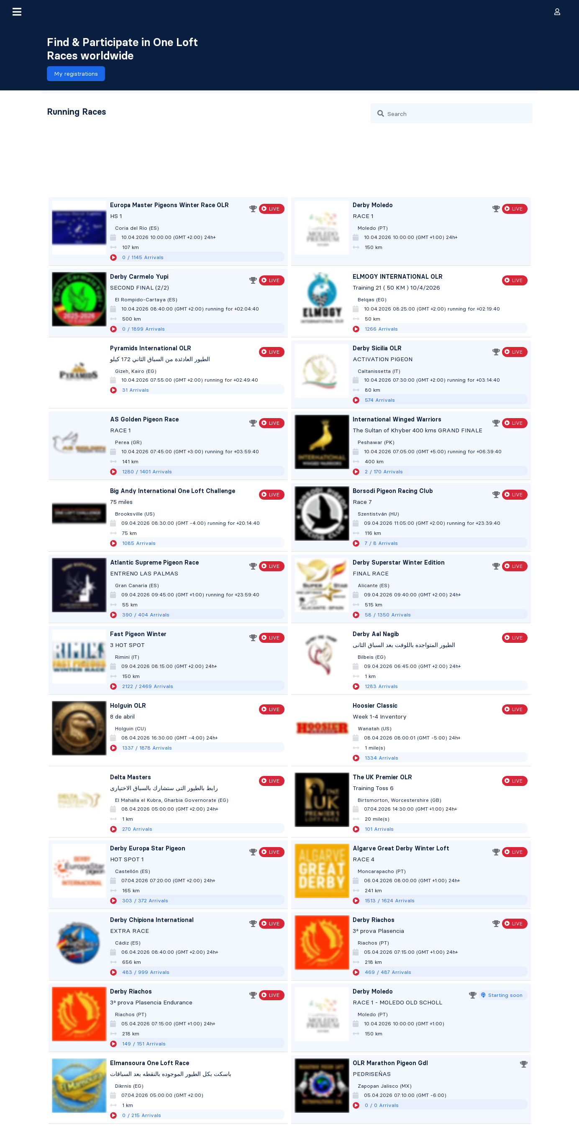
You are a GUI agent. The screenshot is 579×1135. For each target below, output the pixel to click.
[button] (17, 12)
